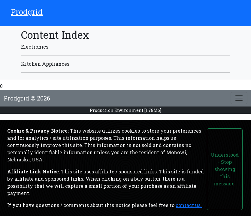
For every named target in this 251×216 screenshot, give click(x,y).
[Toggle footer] (239, 98)
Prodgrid (27, 12)
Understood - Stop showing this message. (225, 169)
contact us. (189, 205)
